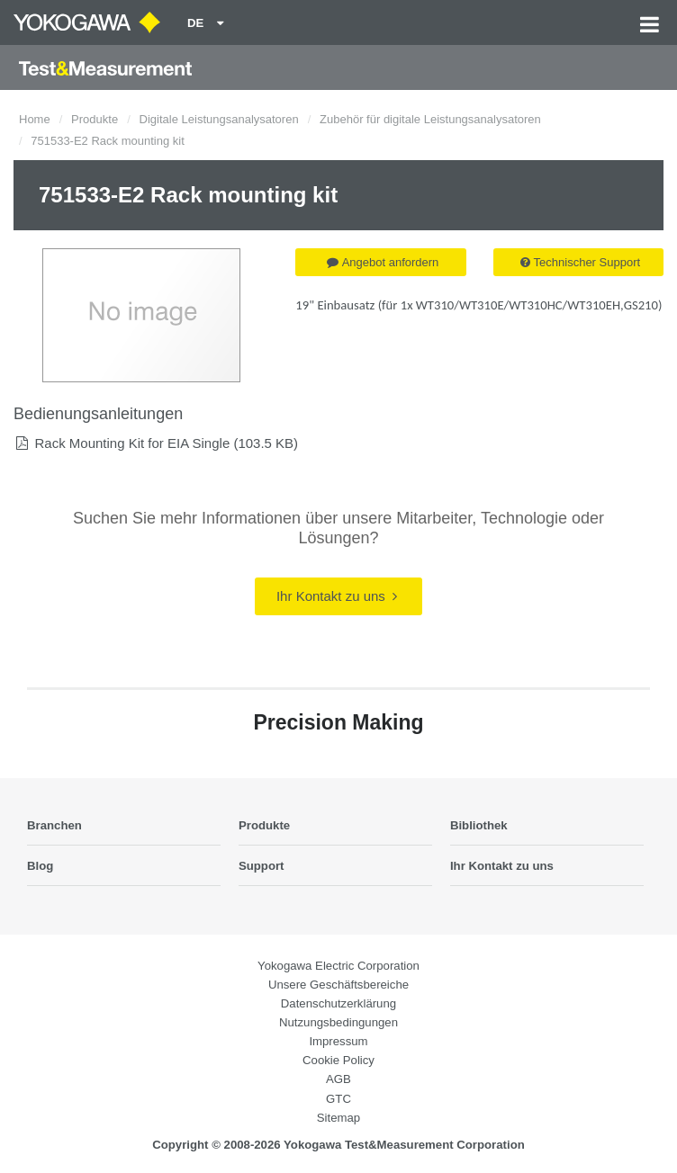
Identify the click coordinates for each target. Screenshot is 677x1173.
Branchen (54, 825)
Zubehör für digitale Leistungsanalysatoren (430, 119)
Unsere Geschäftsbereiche (338, 984)
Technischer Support (580, 262)
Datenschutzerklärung (338, 1003)
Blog (40, 866)
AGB (338, 1079)
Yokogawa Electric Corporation (338, 965)
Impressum (338, 1041)
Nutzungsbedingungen (338, 1022)
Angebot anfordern (383, 262)
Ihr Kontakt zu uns (336, 596)
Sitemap (338, 1117)
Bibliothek (479, 825)
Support (261, 866)
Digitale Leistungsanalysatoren (219, 119)
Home (34, 119)
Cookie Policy (338, 1060)
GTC (338, 1099)
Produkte (94, 119)
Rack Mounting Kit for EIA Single (132, 443)
